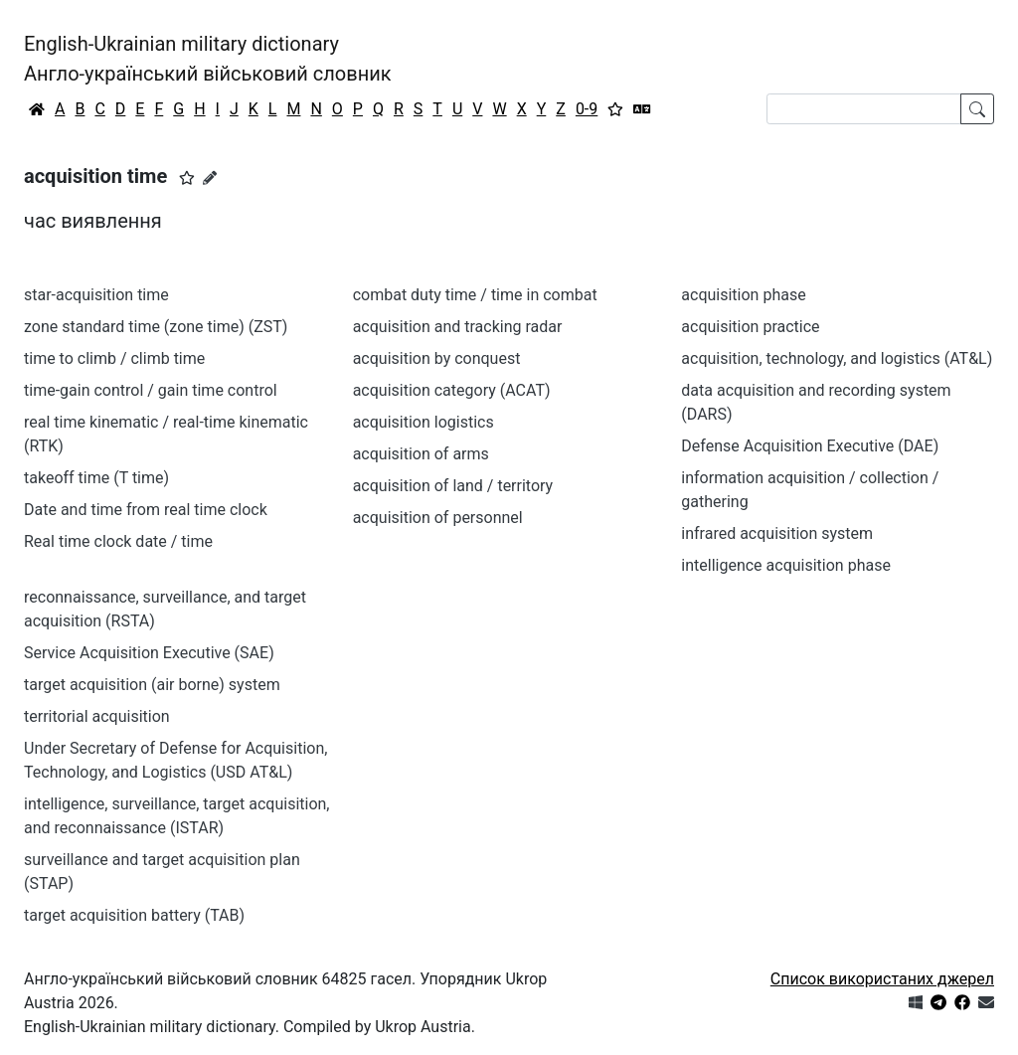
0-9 (586, 108)
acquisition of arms (421, 453)
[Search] (863, 108)
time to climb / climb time (114, 358)
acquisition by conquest (437, 358)
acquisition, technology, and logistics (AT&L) (836, 358)
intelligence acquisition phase (786, 565)
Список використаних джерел (882, 978)
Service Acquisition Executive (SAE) (149, 652)
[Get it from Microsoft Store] (916, 1002)
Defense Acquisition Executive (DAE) (809, 446)
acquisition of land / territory (453, 485)
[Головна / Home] (37, 109)
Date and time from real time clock (145, 509)
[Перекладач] (642, 109)
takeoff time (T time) (96, 477)
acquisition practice (750, 326)
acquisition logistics (423, 422)
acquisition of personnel (438, 517)
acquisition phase (743, 294)
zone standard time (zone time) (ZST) (155, 326)
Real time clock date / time (118, 541)
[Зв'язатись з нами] (986, 1002)
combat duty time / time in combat (475, 294)
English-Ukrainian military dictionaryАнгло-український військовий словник (208, 59)
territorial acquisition (97, 716)
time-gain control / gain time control (150, 390)
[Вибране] (615, 109)
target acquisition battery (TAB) (134, 915)
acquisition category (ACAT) (452, 390)
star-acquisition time (96, 294)
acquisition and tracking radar (458, 326)
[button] (187, 178)
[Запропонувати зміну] (210, 178)
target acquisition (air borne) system (152, 684)
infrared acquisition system (777, 533)
